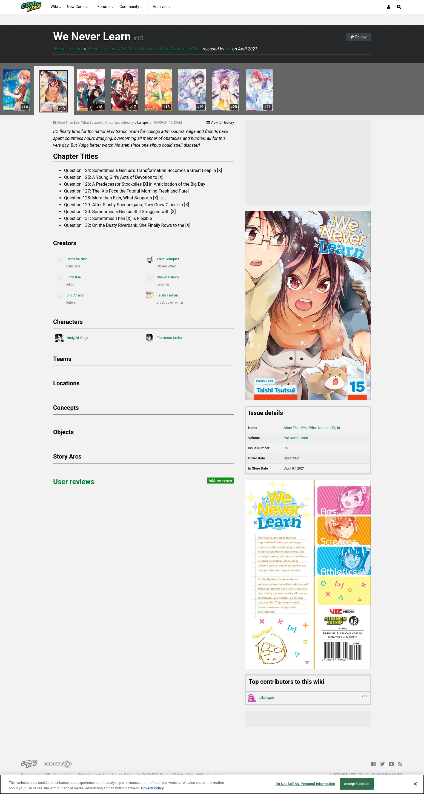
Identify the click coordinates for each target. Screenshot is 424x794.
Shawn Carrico (162, 277)
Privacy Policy (122, 774)
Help (200, 774)
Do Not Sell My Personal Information (164, 774)
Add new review (220, 480)
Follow (358, 37)
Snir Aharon (69, 296)
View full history (220, 123)
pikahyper (142, 123)
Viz (228, 49)
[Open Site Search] (399, 7)
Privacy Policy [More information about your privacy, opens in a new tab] (152, 788)
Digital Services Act (93, 774)
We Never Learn (92, 36)
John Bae (68, 277)
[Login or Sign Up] (388, 7)
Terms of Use (63, 774)
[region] (212, 784)
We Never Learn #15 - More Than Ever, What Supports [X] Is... (144, 49)
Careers (213, 774)
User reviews (73, 481)
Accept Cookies (356, 784)
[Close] (415, 784)
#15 (138, 38)
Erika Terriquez (162, 259)
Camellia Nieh (71, 259)
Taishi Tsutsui (162, 296)
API (47, 774)
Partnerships (31, 774)
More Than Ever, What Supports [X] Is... (313, 428)
